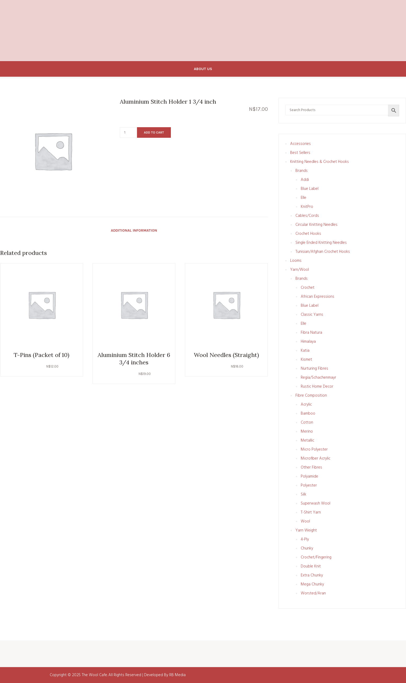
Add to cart (154, 132)
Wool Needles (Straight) (226, 355)
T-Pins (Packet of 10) (41, 355)
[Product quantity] (128, 132)
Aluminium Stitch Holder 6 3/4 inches (134, 358)
